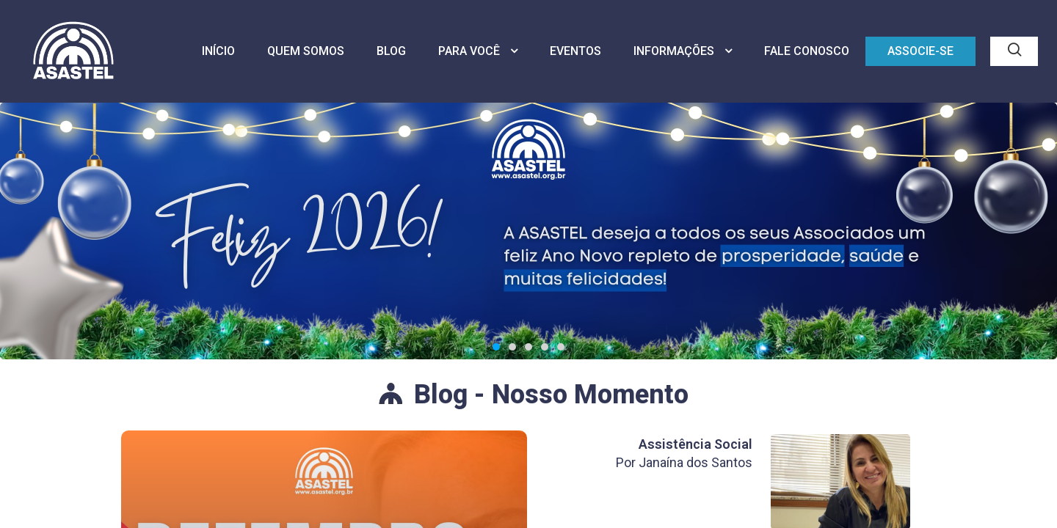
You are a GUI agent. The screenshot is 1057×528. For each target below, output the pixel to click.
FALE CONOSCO (806, 51)
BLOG (391, 51)
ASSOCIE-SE (920, 51)
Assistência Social (695, 444)
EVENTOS (575, 51)
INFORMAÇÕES (682, 51)
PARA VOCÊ (477, 51)
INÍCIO (218, 51)
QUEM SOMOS (305, 51)
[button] (496, 349)
